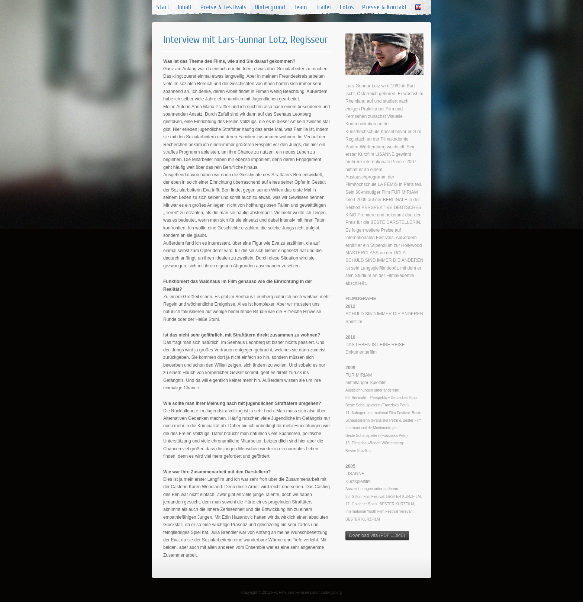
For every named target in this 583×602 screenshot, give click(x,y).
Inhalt (185, 7)
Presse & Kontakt (384, 7)
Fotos (347, 7)
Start (163, 7)
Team (300, 7)
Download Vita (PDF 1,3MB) (377, 535)
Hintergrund (270, 7)
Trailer (323, 7)
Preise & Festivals (223, 7)
